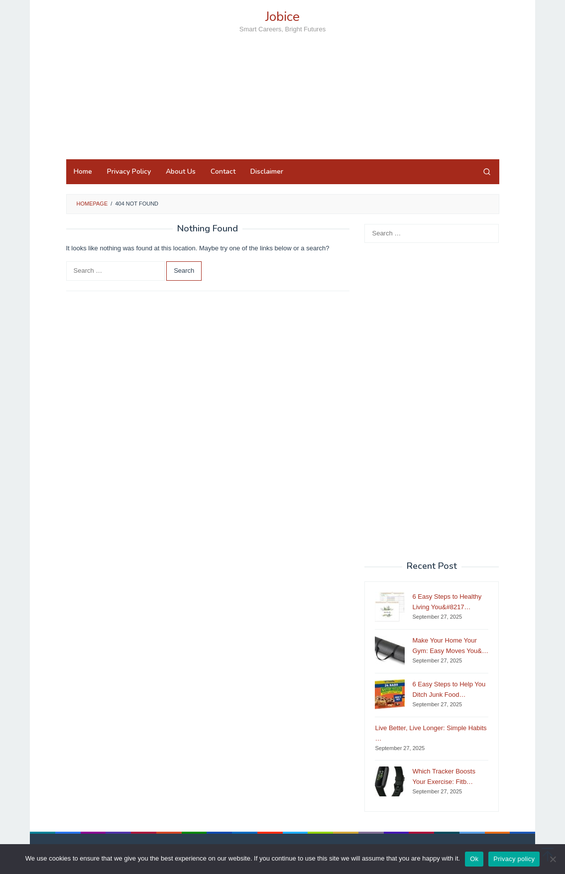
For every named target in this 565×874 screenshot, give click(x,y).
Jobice (282, 16)
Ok (474, 859)
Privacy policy (514, 859)
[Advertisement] (282, 114)
